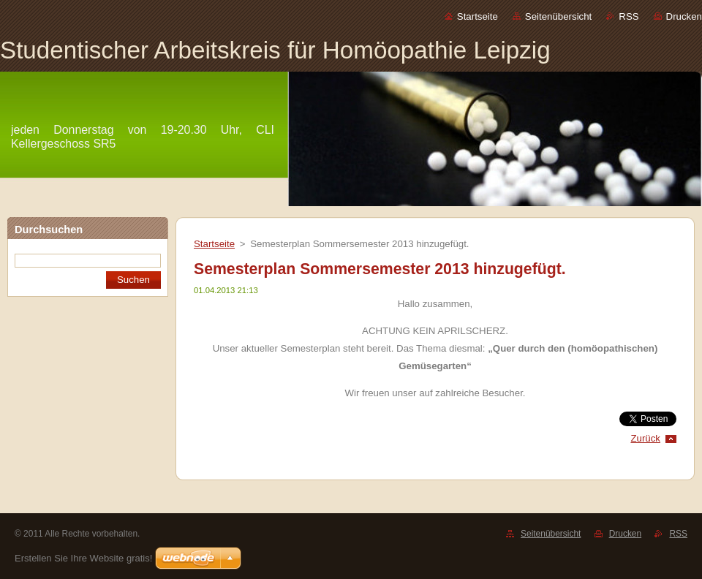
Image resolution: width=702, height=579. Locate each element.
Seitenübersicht (558, 16)
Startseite (477, 16)
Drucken (684, 16)
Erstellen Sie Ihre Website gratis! (83, 558)
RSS (628, 16)
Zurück (645, 438)
